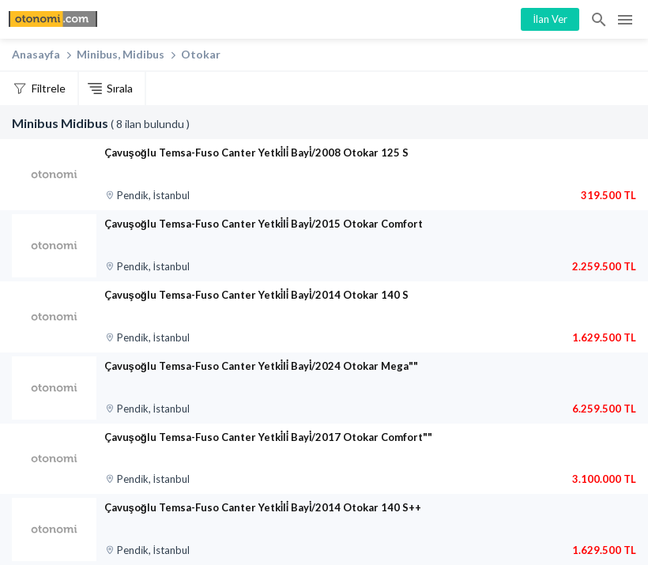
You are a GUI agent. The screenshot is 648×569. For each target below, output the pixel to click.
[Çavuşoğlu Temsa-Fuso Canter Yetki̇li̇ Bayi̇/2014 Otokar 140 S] (54, 317)
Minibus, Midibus (120, 54)
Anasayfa (36, 54)
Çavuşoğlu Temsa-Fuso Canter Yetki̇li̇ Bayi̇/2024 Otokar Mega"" (261, 366)
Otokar (200, 54)
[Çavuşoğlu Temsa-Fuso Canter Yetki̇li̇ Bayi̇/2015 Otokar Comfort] (54, 245)
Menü (625, 19)
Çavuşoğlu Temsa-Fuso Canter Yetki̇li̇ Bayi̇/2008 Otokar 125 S (256, 152)
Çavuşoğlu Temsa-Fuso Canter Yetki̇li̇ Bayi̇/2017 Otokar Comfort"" (268, 437)
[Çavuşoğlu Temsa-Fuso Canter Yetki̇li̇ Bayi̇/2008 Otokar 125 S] (54, 174)
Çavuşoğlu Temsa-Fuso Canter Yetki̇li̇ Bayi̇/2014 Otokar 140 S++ (263, 507)
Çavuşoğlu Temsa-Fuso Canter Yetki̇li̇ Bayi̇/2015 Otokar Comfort (264, 223)
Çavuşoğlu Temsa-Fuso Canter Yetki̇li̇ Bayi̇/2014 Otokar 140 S (256, 294)
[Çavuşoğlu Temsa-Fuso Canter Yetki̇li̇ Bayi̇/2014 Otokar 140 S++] (54, 529)
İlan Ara (599, 19)
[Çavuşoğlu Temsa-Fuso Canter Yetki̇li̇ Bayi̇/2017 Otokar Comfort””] (54, 459)
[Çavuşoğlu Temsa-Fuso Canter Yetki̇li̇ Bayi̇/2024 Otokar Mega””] (54, 388)
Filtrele (49, 88)
